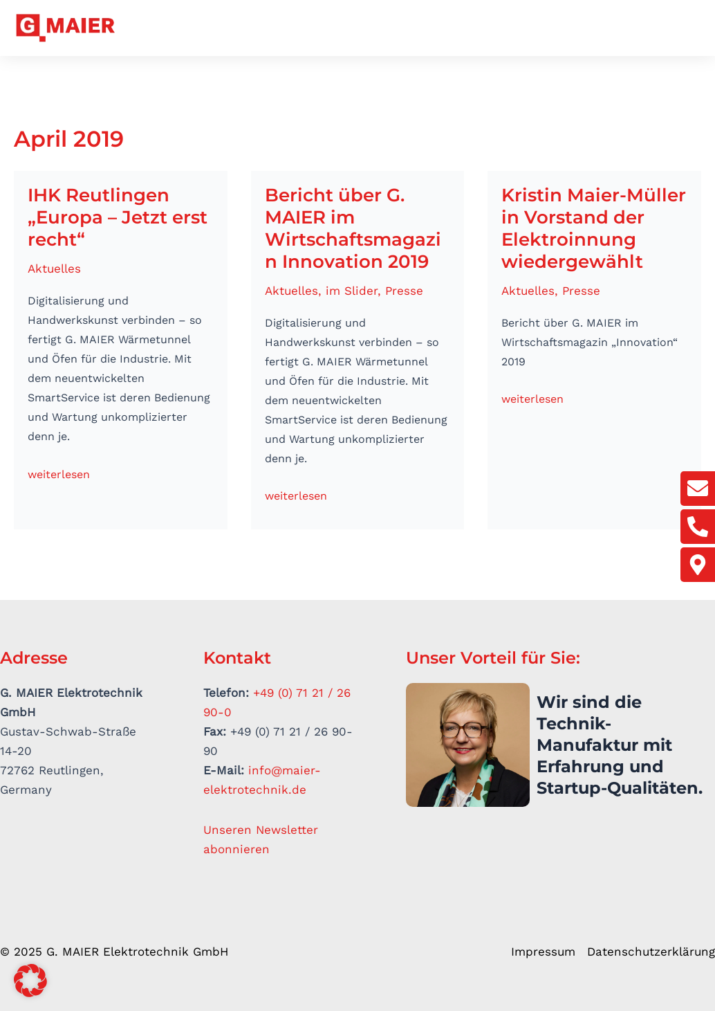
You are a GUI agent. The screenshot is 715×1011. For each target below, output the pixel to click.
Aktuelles (638, 28)
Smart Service (557, 28)
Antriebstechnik (337, 28)
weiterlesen (59, 473)
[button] (693, 30)
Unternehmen (221, 28)
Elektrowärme (454, 28)
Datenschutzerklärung (651, 951)
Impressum (543, 951)
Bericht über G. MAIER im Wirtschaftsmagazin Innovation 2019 (353, 228)
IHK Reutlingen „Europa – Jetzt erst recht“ (117, 217)
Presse (404, 291)
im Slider (352, 291)
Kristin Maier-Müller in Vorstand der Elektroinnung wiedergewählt (593, 228)
